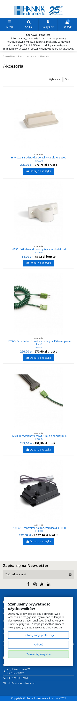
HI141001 (38, 531)
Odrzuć (38, 644)
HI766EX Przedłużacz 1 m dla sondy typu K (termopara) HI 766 (38, 342)
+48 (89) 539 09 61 (17, 678)
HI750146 (38, 252)
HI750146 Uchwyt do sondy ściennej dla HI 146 (38, 249)
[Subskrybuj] (70, 574)
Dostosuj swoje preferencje (39, 635)
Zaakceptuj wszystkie (38, 654)
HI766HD (38, 439)
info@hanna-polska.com (21, 683)
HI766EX (38, 347)
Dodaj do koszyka (38, 171)
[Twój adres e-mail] (35, 574)
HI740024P (38, 160)
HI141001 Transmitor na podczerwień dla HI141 (38, 528)
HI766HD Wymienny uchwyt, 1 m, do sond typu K (38, 436)
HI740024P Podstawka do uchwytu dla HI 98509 (38, 157)
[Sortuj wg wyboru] (55, 79)
